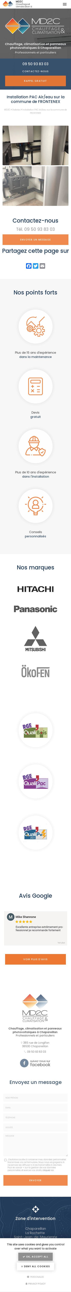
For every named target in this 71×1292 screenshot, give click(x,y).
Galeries (16, 109)
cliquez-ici (48, 1170)
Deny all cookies (35, 1266)
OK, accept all (35, 1256)
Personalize (35, 1276)
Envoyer (35, 1180)
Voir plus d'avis (35, 959)
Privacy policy (35, 1283)
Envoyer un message (35, 239)
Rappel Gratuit (35, 81)
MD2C (30, 4)
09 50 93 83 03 (35, 63)
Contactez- (35, 71)
